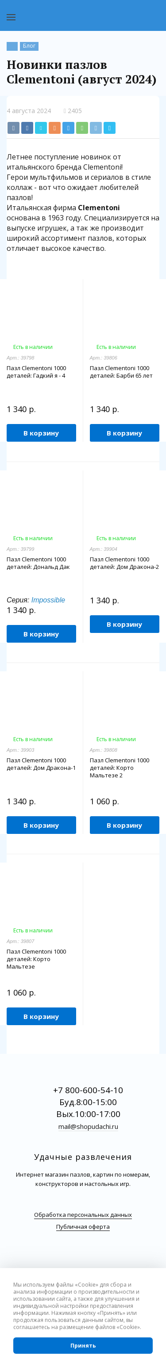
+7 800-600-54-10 (88, 1090)
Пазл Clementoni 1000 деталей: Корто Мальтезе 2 (119, 768)
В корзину (41, 432)
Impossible (48, 600)
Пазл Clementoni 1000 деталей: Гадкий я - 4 (36, 371)
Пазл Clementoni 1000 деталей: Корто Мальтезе (36, 959)
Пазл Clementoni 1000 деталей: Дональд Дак (38, 563)
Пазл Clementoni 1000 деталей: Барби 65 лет (121, 371)
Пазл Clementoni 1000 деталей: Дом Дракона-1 (41, 764)
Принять (83, 1345)
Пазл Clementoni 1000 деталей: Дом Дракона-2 (124, 563)
